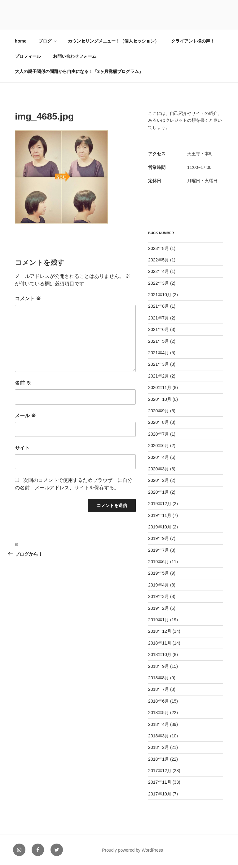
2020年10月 (159, 399)
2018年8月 (158, 677)
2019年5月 (158, 573)
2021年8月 (158, 306)
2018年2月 (158, 747)
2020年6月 (158, 445)
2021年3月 (158, 364)
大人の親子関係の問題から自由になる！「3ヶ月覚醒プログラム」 (79, 71)
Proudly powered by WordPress (132, 850)
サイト (22, 448)
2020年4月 (158, 457)
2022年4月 (158, 271)
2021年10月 (159, 294)
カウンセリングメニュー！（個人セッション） (113, 40)
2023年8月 (158, 248)
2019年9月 (158, 538)
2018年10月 (159, 654)
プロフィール (28, 56)
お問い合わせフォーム (74, 56)
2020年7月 (158, 434)
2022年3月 (158, 283)
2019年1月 (158, 619)
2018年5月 (158, 712)
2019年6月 (158, 561)
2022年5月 (158, 259)
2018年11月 (159, 643)
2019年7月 (158, 550)
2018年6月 (158, 701)
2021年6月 (158, 329)
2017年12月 (159, 770)
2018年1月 (158, 759)
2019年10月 (159, 526)
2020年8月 (158, 422)
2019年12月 (159, 503)
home (20, 40)
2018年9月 (158, 666)
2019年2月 (158, 608)
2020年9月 (158, 410)
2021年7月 (158, 317)
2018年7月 (158, 689)
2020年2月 (158, 480)
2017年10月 (159, 793)
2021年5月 (158, 341)
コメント (28, 298)
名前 (23, 383)
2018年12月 (159, 631)
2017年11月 (159, 782)
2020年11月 (159, 387)
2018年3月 (158, 735)
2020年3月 (158, 468)
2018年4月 (158, 724)
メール (25, 415)
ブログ (47, 40)
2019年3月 (158, 596)
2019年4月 (158, 584)
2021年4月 (158, 352)
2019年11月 (159, 515)
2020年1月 (158, 492)
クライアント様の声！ (192, 40)
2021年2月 (158, 376)
